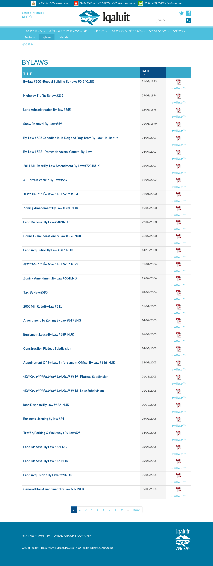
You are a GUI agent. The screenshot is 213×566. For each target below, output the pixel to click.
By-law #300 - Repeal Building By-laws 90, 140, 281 (59, 81)
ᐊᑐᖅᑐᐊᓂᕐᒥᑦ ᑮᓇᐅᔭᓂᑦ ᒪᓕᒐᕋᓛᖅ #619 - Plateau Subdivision (65, 377)
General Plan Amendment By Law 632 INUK (53, 489)
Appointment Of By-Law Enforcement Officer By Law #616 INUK (69, 362)
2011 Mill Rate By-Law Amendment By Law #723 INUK (61, 166)
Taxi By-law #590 (35, 292)
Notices (30, 37)
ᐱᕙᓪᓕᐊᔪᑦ (180, 31)
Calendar (64, 37)
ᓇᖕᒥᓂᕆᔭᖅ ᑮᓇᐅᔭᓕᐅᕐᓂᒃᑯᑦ (68, 31)
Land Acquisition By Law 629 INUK (47, 475)
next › (136, 509)
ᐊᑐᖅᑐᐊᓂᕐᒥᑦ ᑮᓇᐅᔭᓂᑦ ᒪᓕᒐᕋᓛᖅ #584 (50, 194)
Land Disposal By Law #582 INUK (46, 222)
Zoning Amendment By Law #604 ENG (50, 278)
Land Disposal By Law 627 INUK (45, 461)
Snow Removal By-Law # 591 (43, 124)
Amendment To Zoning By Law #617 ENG (52, 320)
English (26, 12)
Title (27, 74)
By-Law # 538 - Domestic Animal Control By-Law (57, 152)
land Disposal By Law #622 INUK (46, 405)
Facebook (188, 13)
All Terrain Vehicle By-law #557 (45, 180)
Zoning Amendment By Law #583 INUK (50, 208)
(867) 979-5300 (174, 3)
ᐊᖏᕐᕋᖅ (27, 44)
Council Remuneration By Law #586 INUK (52, 236)
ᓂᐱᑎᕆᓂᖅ (178, 88)
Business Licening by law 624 (43, 419)
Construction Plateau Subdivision (47, 348)
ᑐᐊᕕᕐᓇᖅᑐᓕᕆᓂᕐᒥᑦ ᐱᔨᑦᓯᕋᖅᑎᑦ (72, 535)
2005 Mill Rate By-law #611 (42, 306)
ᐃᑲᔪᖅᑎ (27, 16)
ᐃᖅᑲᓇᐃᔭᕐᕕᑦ (157, 31)
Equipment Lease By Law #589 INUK (48, 334)
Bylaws (46, 37)
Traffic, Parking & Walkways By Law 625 (51, 433)
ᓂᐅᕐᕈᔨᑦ (99, 31)
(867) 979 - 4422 (127, 3)
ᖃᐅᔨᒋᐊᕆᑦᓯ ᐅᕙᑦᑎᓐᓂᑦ (36, 535)
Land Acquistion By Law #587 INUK (48, 250)
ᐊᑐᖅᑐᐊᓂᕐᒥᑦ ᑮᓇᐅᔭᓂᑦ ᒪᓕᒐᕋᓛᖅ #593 (50, 264)
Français (38, 12)
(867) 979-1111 (63, 3)
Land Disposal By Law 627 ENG (45, 447)
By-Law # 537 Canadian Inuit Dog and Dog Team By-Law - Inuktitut (70, 138)
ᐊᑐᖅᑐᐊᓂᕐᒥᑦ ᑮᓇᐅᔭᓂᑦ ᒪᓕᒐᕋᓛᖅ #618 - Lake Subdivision (63, 391)
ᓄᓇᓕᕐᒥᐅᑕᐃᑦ (34, 31)
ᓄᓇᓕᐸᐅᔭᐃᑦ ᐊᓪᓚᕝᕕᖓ (126, 31)
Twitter (181, 13)
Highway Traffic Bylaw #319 (43, 96)
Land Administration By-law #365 (47, 110)
